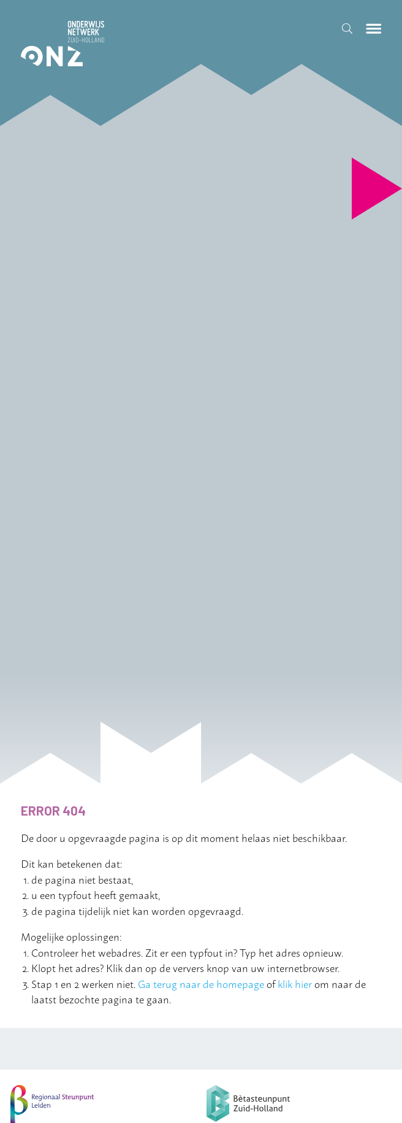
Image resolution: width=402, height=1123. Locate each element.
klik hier (295, 983)
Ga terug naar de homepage (201, 983)
